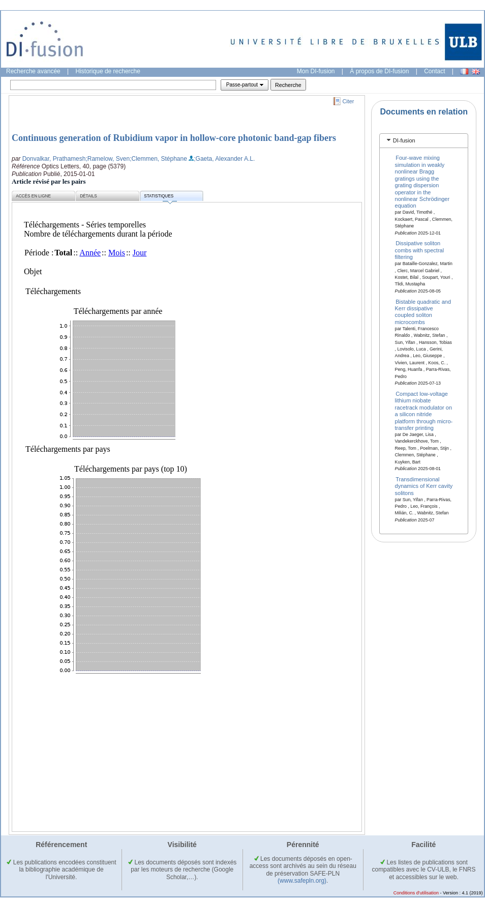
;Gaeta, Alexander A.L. (224, 158)
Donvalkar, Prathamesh (54, 158)
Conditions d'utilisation (416, 892)
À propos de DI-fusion (379, 71)
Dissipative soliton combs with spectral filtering (419, 250)
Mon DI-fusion (316, 71)
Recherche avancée (33, 71)
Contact (434, 71)
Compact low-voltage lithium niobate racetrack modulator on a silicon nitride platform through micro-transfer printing (424, 411)
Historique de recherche (108, 71)
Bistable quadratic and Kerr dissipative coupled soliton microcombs (423, 311)
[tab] (423, 140)
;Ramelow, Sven (107, 158)
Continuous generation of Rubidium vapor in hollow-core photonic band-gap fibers (174, 138)
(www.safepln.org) (302, 880)
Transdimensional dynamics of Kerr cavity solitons (424, 486)
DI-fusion (404, 140)
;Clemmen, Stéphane (158, 158)
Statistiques (160, 197)
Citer (348, 101)
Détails (88, 196)
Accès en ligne (33, 196)
